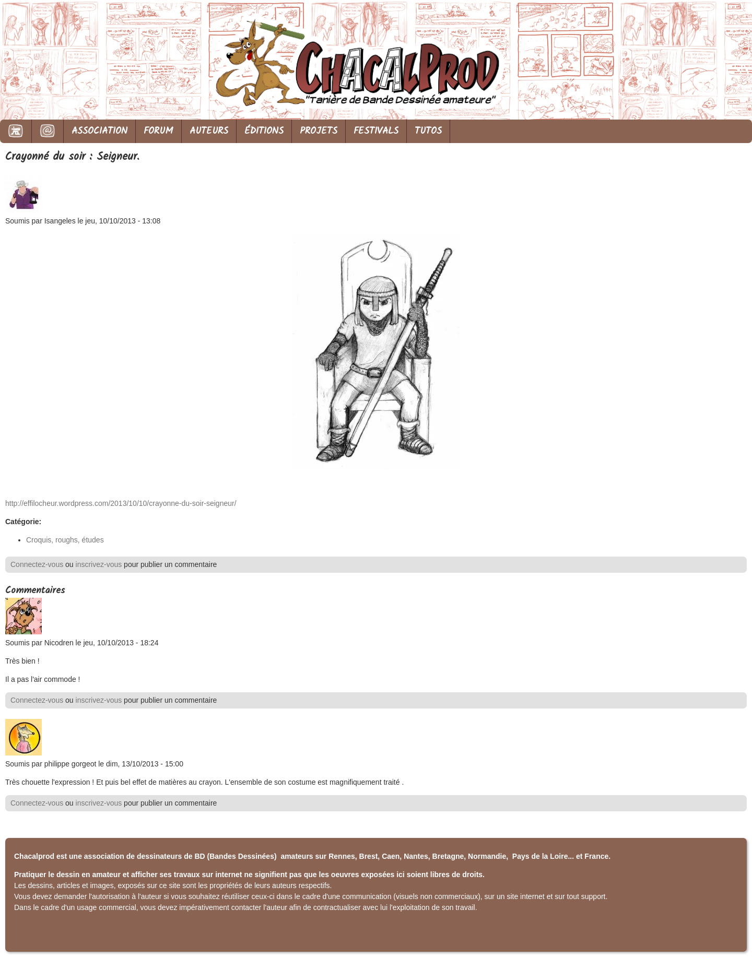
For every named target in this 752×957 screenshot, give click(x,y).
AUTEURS (209, 131)
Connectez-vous (36, 564)
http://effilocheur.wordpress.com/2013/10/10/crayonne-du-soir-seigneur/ (121, 503)
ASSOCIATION (99, 131)
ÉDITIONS (264, 131)
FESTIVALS (376, 131)
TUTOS (428, 131)
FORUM (158, 131)
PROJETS (318, 131)
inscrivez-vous (99, 564)
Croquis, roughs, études (65, 540)
